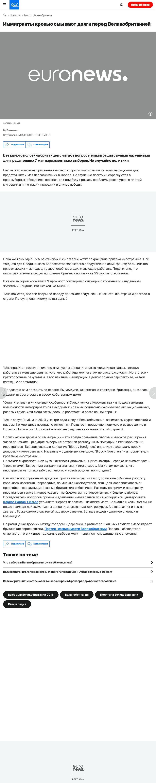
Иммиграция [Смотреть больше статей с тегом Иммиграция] (17, 604)
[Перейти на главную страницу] (14, 4)
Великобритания (42, 15)
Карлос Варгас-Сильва (20, 502)
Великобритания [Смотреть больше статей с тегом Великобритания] (77, 594)
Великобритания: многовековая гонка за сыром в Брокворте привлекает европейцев (59, 581)
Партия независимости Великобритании (75, 529)
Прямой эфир (140, 4)
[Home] (4, 15)
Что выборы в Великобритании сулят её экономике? (38, 562)
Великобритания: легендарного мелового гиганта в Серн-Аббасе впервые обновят (58, 571)
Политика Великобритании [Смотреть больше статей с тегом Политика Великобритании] (119, 594)
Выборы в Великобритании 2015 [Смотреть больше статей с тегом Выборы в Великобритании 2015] (31, 594)
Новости (15, 15)
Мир (26, 15)
